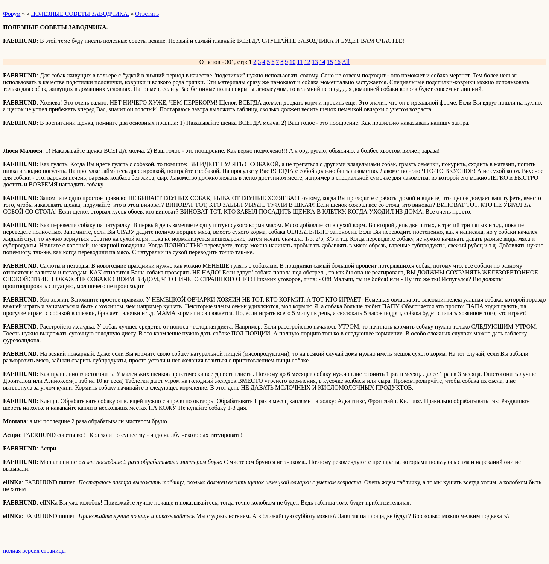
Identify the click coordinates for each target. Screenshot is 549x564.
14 (322, 62)
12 (307, 62)
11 (300, 62)
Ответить (147, 14)
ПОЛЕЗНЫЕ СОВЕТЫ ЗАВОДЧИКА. (80, 14)
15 (330, 62)
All (346, 62)
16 (338, 62)
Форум (11, 14)
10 (292, 62)
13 (315, 62)
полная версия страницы (34, 550)
